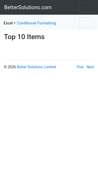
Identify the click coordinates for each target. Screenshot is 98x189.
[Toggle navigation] (86, 7)
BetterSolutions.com (28, 7)
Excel (8, 23)
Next (90, 67)
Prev (80, 67)
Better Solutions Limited (36, 67)
